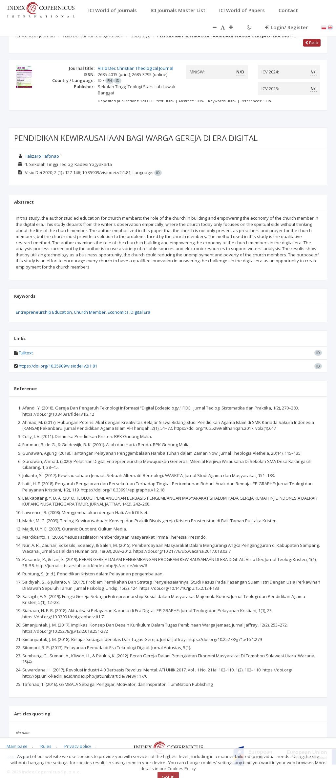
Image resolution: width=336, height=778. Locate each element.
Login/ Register (286, 27)
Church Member (90, 312)
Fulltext (26, 353)
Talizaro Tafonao (42, 156)
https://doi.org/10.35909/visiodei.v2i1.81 (58, 366)
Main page (17, 746)
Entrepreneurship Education (44, 312)
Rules (46, 746)
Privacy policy (77, 746)
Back (312, 43)
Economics (118, 312)
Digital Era (140, 312)
